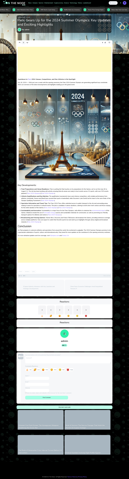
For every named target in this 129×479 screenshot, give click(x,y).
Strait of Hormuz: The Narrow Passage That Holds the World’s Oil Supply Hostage (85, 426)
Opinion (41, 3)
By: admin (25, 30)
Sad (63, 369)
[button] (120, 3)
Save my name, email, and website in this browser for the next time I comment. (49, 393)
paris (33, 271)
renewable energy (49, 213)
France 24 (65, 236)
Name (27, 376)
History (80, 3)
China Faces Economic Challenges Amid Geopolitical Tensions (86, 288)
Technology (73, 3)
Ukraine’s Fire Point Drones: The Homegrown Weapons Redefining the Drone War (39, 426)
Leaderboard (87, 3)
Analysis (35, 3)
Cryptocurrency (58, 3)
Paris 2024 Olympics (33, 193)
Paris (29, 79)
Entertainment (48, 3)
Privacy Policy (82, 477)
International (21, 17)
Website (27, 388)
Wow (55, 369)
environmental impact (98, 211)
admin (64, 341)
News (30, 3)
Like (30, 369)
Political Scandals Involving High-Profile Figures (83, 453)
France (20, 271)
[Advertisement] (64, 61)
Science (66, 3)
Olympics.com (54, 236)
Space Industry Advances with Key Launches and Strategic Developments (39, 288)
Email (27, 382)
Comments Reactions (31, 366)
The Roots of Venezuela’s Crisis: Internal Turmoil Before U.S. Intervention (40, 451)
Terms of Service (72, 477)
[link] (109, 42)
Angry (71, 369)
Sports (28, 17)
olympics (27, 271)
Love (38, 369)
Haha (47, 369)
